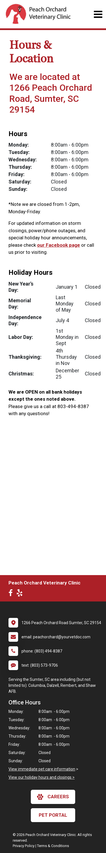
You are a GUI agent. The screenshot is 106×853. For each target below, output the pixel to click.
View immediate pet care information (41, 769)
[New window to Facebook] (12, 594)
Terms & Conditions (53, 846)
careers (53, 797)
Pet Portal (53, 815)
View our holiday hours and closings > (41, 777)
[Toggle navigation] (98, 14)
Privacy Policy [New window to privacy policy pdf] (23, 846)
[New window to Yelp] (20, 594)
